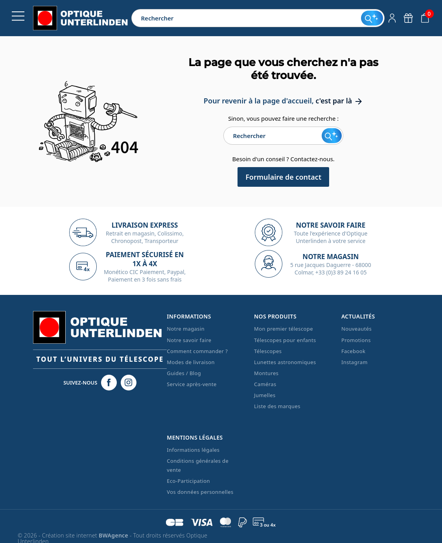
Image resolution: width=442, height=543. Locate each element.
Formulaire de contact (283, 177)
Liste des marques (277, 406)
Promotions (356, 339)
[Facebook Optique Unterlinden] (109, 382)
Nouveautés (356, 328)
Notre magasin (185, 328)
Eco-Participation (188, 480)
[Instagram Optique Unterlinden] (128, 382)
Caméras (265, 384)
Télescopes (268, 351)
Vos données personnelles (200, 491)
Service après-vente (192, 384)
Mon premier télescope (283, 328)
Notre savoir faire (189, 339)
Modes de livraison (191, 362)
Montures (266, 373)
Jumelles (265, 395)
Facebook (353, 351)
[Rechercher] (246, 18)
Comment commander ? (197, 351)
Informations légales (193, 449)
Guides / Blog (184, 373)
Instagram (354, 362)
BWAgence (114, 535)
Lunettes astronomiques (285, 362)
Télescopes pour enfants (285, 339)
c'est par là (339, 100)
